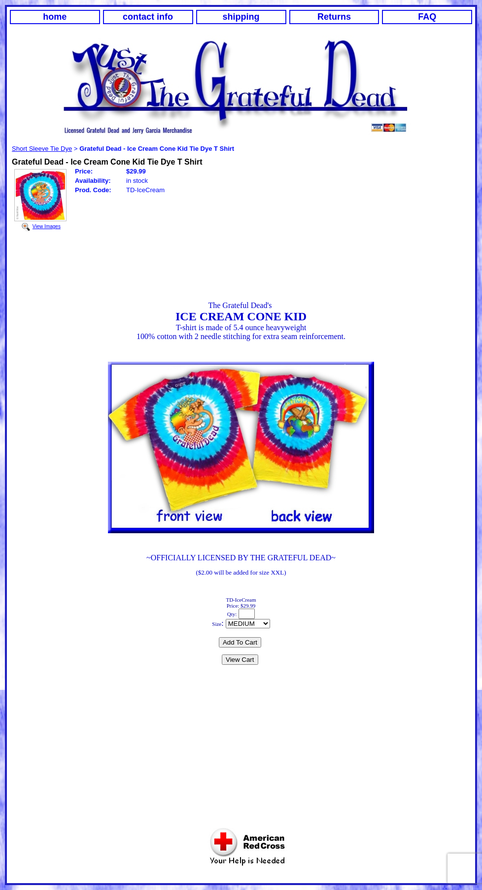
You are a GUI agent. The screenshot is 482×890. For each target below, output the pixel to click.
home (55, 17)
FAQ (427, 17)
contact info (148, 17)
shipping (241, 17)
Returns (334, 17)
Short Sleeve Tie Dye (42, 148)
